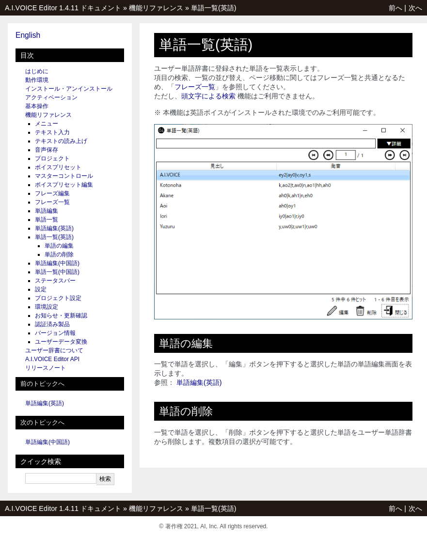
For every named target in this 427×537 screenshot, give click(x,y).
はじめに (36, 71)
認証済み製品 (52, 324)
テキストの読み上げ (61, 141)
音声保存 (46, 149)
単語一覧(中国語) (57, 271)
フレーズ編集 (52, 193)
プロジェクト (52, 158)
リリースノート (45, 367)
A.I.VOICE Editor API (52, 359)
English (28, 35)
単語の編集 (59, 245)
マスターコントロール (64, 176)
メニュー (46, 123)
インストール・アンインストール (68, 88)
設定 (41, 289)
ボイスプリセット (58, 167)
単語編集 (46, 210)
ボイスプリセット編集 (64, 184)
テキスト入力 (52, 132)
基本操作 (36, 106)
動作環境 (36, 80)
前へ (395, 8)
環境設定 (46, 306)
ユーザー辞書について (54, 350)
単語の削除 (59, 254)
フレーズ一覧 (52, 202)
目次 (27, 55)
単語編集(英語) (54, 228)
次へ (415, 8)
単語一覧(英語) (214, 8)
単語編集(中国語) (57, 263)
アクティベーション (51, 97)
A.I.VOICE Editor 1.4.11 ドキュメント (63, 8)
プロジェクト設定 (58, 298)
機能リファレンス (156, 8)
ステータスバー (55, 280)
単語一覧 (46, 219)
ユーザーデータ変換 (61, 341)
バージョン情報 (55, 333)
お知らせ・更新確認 (61, 315)
